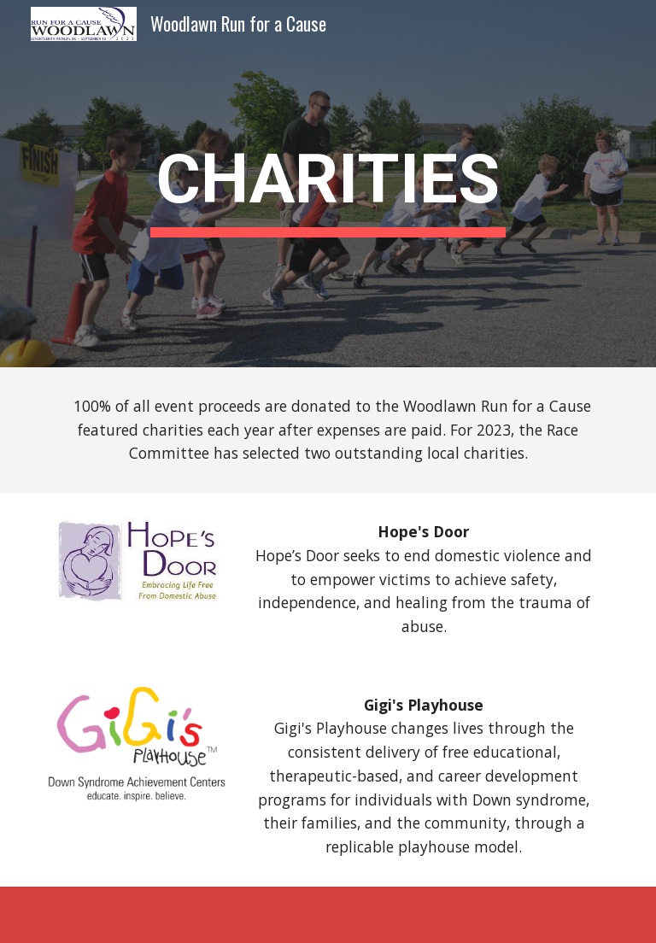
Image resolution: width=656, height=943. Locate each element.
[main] (328, 184)
